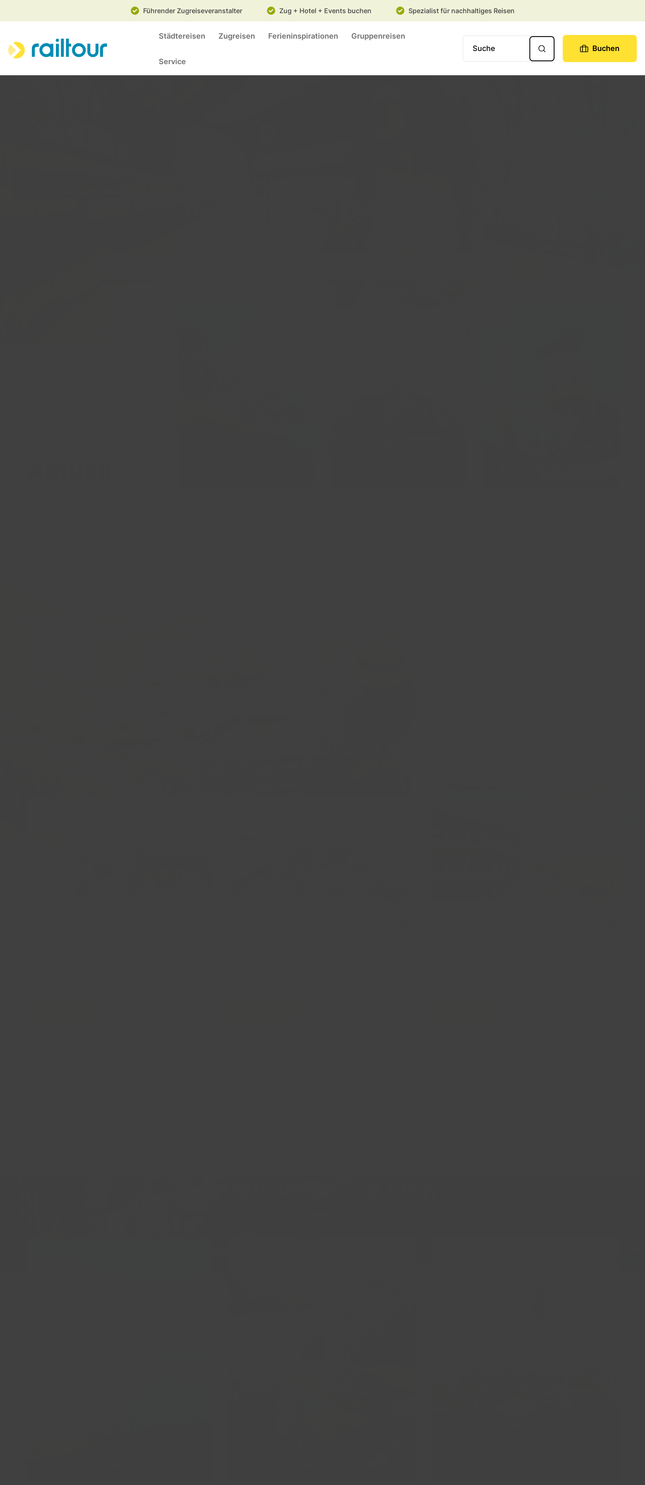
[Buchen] (600, 48)
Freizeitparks (551, 467)
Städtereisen (182, 36)
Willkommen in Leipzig (525, 1464)
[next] (618, 848)
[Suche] (509, 48)
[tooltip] (210, 913)
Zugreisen (236, 36)
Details (127, 1009)
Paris (398, 467)
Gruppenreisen (378, 36)
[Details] (119, 848)
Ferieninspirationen (303, 36)
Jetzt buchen (60, 1009)
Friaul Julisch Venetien (322, 1464)
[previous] (26, 848)
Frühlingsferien (247, 467)
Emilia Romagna (119, 1464)
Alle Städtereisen (323, 1065)
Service (172, 61)
